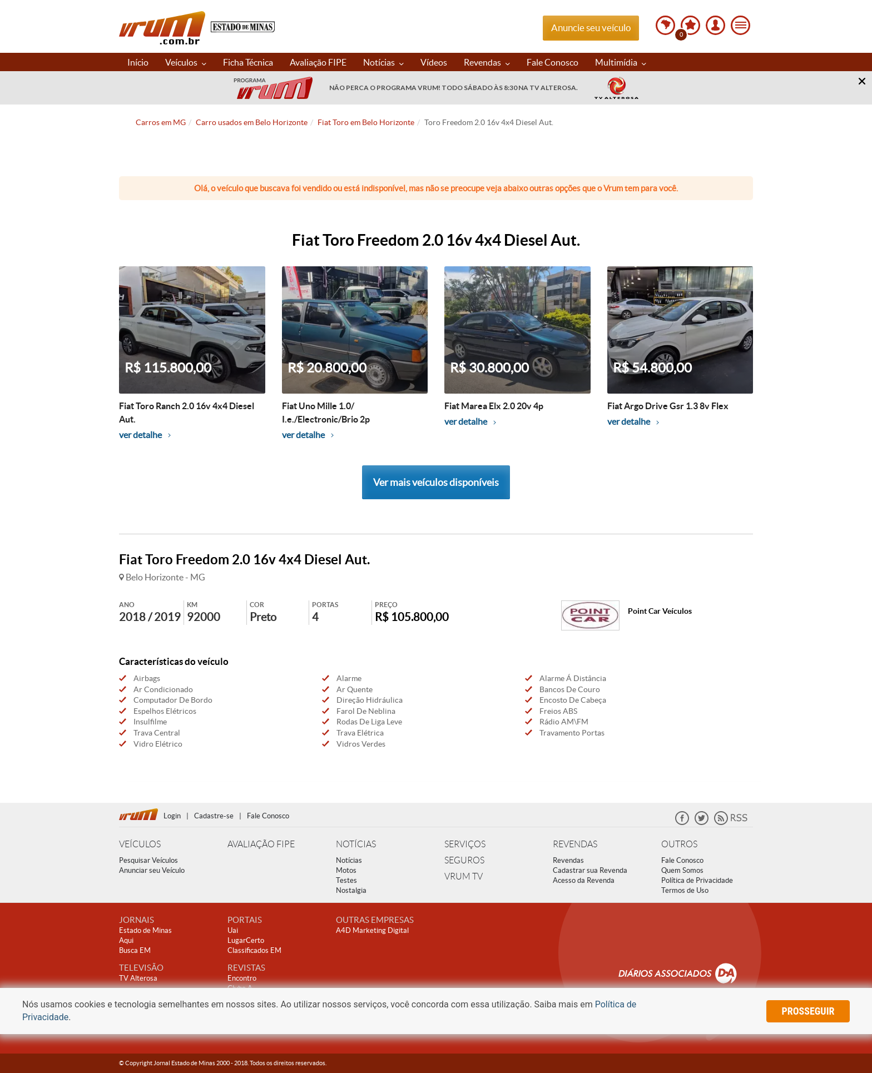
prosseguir (808, 1011)
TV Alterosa (138, 978)
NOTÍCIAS (356, 844)
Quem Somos (682, 870)
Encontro (241, 978)
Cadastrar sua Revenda (590, 870)
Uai (232, 930)
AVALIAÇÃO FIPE (261, 844)
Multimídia (620, 62)
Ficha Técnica (248, 62)
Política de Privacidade (697, 880)
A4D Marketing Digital (372, 930)
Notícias (383, 62)
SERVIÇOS (464, 844)
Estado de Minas (145, 930)
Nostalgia (351, 890)
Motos (346, 870)
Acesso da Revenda (584, 880)
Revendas (487, 62)
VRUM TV (463, 876)
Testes (346, 880)
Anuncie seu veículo (591, 27)
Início (137, 62)
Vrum (162, 27)
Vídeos (433, 62)
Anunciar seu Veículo (152, 870)
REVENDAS (575, 844)
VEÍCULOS (140, 844)
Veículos (185, 62)
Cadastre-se (214, 816)
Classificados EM (254, 950)
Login (172, 816)
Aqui (126, 940)
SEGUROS (464, 860)
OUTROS (679, 844)
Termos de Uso (684, 890)
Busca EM (135, 950)
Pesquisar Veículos (148, 860)
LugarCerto (245, 940)
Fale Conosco (552, 62)
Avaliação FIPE (318, 62)
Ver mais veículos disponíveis (436, 482)
